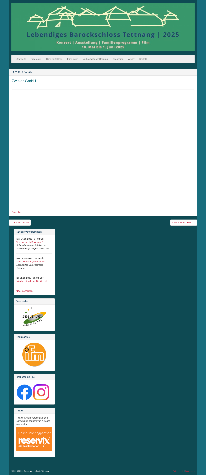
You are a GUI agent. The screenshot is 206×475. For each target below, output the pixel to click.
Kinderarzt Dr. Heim (183, 222)
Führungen (72, 59)
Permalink (17, 212)
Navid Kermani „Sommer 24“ (30, 261)
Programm (36, 59)
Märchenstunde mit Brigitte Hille (32, 281)
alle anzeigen (24, 291)
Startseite (21, 59)
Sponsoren (117, 59)
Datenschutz (178, 471)
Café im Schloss (54, 59)
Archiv (131, 59)
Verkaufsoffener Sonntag (95, 59)
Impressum (190, 471)
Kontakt (143, 59)
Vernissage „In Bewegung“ (29, 242)
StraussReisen (20, 222)
